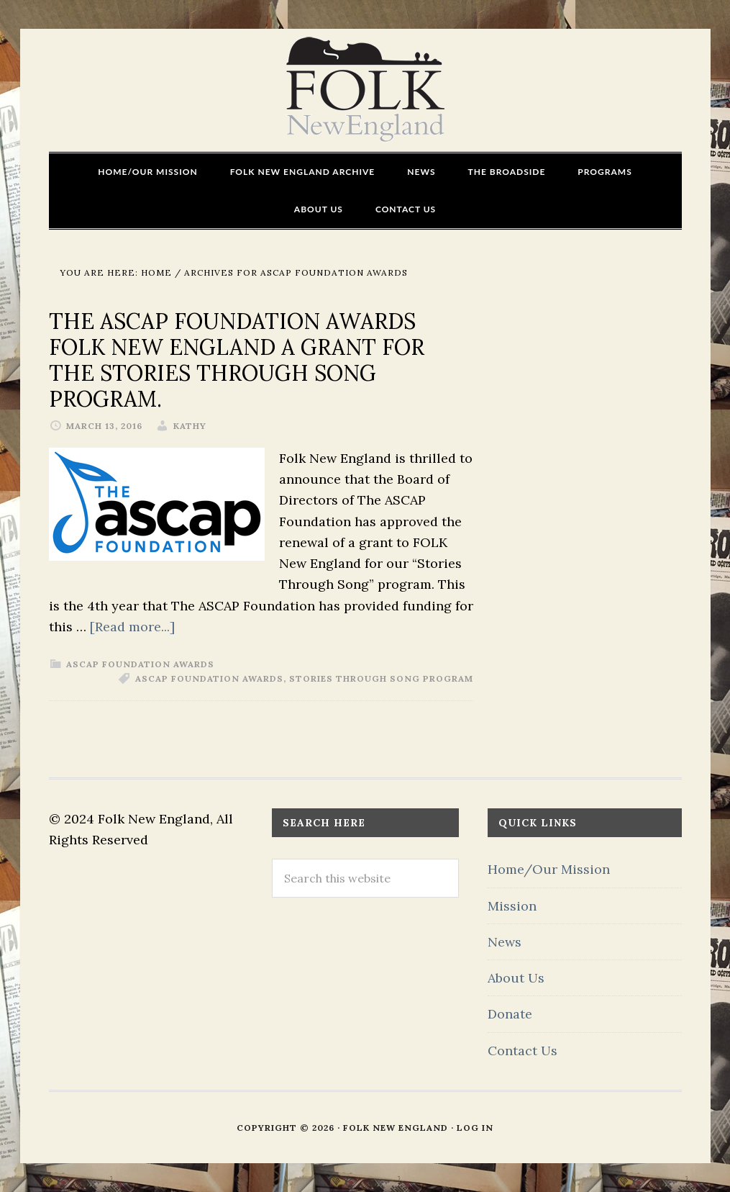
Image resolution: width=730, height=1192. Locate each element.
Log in (475, 1127)
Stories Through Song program (381, 678)
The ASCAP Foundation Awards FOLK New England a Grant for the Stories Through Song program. (236, 359)
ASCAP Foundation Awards (140, 664)
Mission (512, 906)
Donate (510, 1014)
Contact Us (522, 1050)
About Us (516, 978)
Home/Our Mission (549, 869)
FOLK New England (365, 90)
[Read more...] (132, 626)
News (504, 942)
